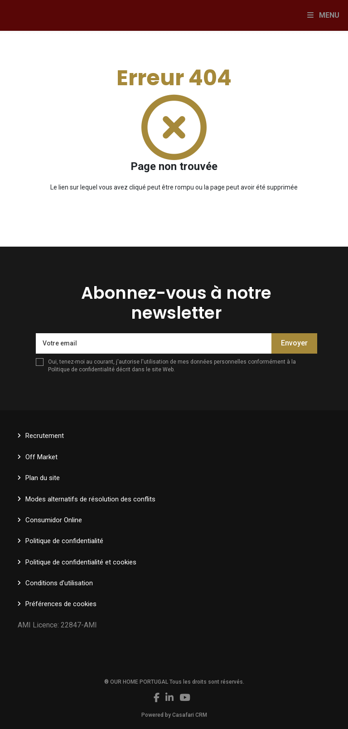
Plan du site (42, 478)
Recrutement (44, 436)
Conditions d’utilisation (59, 583)
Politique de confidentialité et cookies (80, 562)
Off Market (41, 457)
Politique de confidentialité (81, 369)
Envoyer (294, 343)
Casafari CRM (189, 715)
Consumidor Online (53, 520)
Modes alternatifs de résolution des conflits (90, 499)
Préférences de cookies (61, 604)
